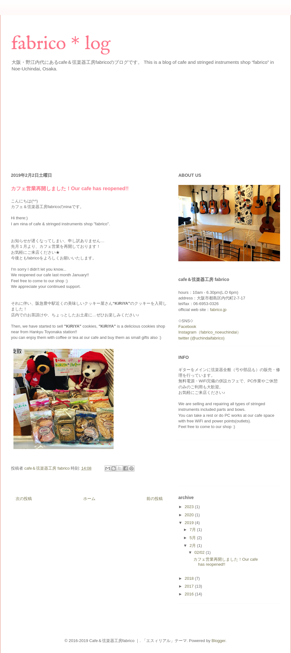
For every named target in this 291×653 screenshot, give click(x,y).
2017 (190, 586)
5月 (193, 537)
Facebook (187, 326)
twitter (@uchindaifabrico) (201, 338)
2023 (190, 506)
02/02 (200, 552)
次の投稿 (24, 498)
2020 (190, 515)
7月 (193, 529)
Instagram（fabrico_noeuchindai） (209, 332)
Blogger (218, 640)
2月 (193, 545)
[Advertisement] (84, 120)
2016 (190, 594)
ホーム (89, 498)
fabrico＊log (60, 44)
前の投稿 (154, 498)
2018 (190, 578)
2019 (190, 522)
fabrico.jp (218, 309)
